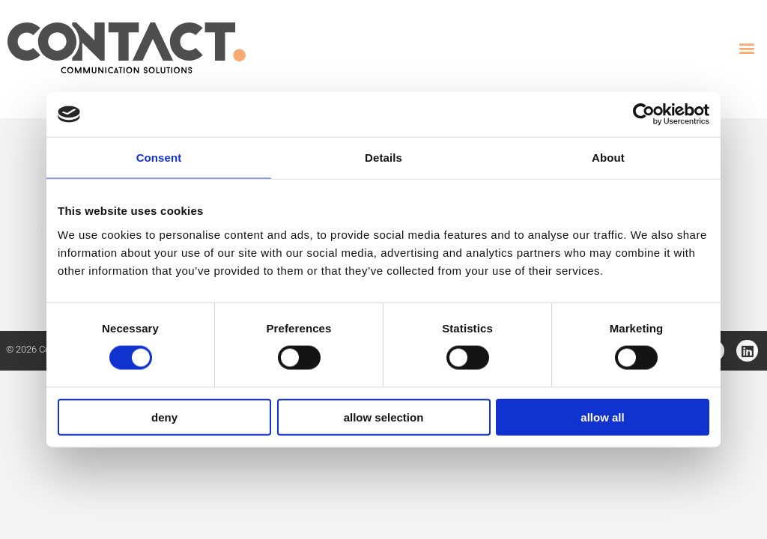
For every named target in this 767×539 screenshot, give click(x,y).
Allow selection (384, 416)
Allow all (602, 416)
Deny (164, 416)
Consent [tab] (159, 157)
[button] (747, 48)
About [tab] (608, 157)
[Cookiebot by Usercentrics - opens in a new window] (643, 114)
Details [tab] (383, 157)
